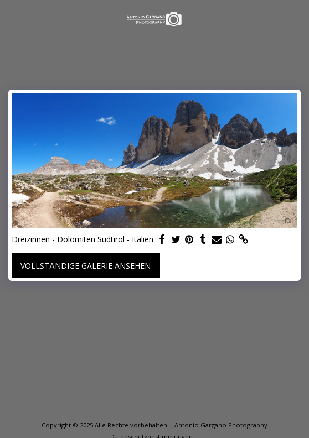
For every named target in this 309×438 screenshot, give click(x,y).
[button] (12, 18)
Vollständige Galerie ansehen (85, 265)
